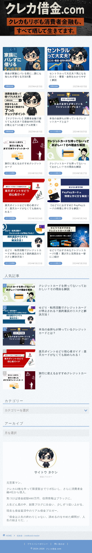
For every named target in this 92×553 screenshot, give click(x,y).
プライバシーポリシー (37, 544)
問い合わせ (59, 544)
